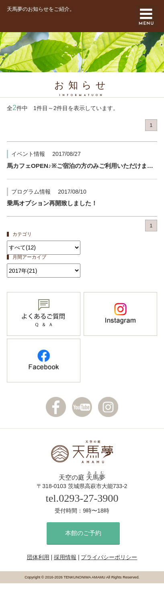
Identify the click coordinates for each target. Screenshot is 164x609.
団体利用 (38, 557)
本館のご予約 (83, 532)
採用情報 (65, 557)
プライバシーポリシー (109, 557)
